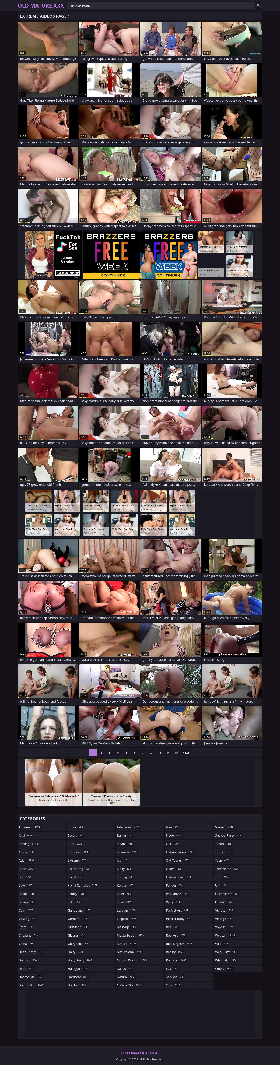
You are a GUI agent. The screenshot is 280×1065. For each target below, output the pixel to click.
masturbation (131, 935)
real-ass (176, 935)
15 (176, 752)
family (77, 894)
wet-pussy (226, 952)
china (26, 944)
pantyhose (177, 894)
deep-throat (32, 952)
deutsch (28, 960)
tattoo (224, 852)
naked (125, 969)
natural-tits (129, 985)
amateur (30, 827)
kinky (124, 869)
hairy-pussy (80, 960)
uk (221, 885)
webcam (225, 935)
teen (222, 860)
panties (175, 885)
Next (185, 752)
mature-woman (132, 960)
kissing (125, 877)
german (78, 919)
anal (26, 835)
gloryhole (78, 944)
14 (168, 752)
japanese (127, 852)
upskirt (224, 902)
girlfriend (78, 927)
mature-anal (130, 952)
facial (76, 877)
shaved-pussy (229, 835)
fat (74, 902)
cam (26, 910)
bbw (26, 885)
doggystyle (31, 977)
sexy (173, 985)
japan (125, 844)
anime (27, 852)
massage (127, 927)
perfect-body (178, 919)
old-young (178, 860)
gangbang (79, 910)
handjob (78, 969)
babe (26, 869)
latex (124, 894)
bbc (26, 877)
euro (75, 844)
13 (159, 752)
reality (175, 952)
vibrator (224, 910)
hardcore (78, 977)
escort (76, 835)
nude (173, 835)
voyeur (224, 927)
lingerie (127, 919)
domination (31, 985)
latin (124, 902)
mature (127, 944)
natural (126, 977)
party (173, 902)
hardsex (77, 985)
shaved (224, 827)
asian (27, 860)
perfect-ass (177, 910)
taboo (223, 844)
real (173, 927)
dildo (27, 969)
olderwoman (179, 877)
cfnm (26, 927)
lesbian (126, 910)
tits (222, 877)
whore (224, 969)
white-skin (226, 960)
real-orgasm (179, 944)
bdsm (27, 894)
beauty (27, 902)
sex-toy (175, 977)
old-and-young (181, 852)
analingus (29, 844)
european (79, 852)
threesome (227, 869)
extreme (77, 860)
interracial (128, 827)
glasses (77, 935)
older (174, 869)
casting (28, 919)
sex (173, 969)
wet (222, 944)
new (173, 827)
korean (125, 885)
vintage (224, 919)
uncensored (227, 894)
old (173, 844)
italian (125, 835)
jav (122, 860)
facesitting (79, 869)
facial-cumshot (83, 885)
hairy (76, 952)
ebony (76, 827)
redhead (176, 960)
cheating (29, 935)
